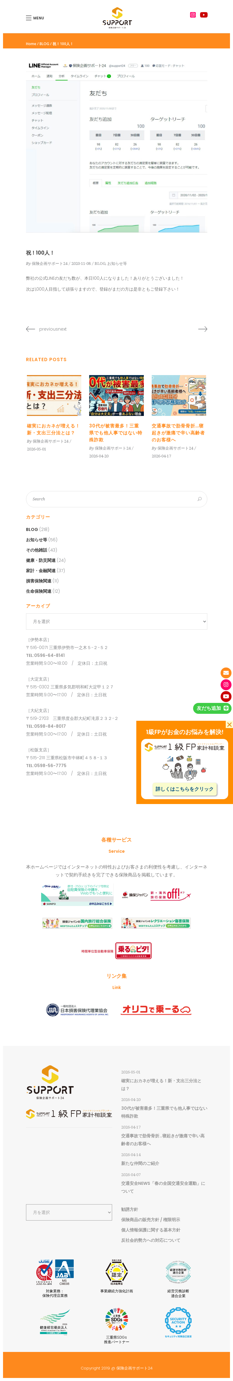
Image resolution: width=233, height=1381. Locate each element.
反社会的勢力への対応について (150, 1240)
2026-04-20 (98, 456)
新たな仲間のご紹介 (140, 1163)
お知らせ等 (117, 263)
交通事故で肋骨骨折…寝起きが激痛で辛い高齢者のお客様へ (178, 433)
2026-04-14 (131, 1154)
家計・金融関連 (41, 571)
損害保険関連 (38, 581)
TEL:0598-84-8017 (46, 726)
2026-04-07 (131, 1174)
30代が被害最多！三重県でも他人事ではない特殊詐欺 (115, 433)
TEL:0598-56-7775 (46, 766)
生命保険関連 (38, 591)
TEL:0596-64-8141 (45, 655)
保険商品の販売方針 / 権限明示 (150, 1220)
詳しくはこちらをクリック (185, 789)
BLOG (44, 44)
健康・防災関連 (41, 560)
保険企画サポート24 (49, 263)
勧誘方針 (129, 1209)
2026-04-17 (161, 456)
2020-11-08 (81, 263)
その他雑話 (36, 550)
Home (31, 44)
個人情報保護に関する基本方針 (150, 1230)
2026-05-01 (36, 449)
